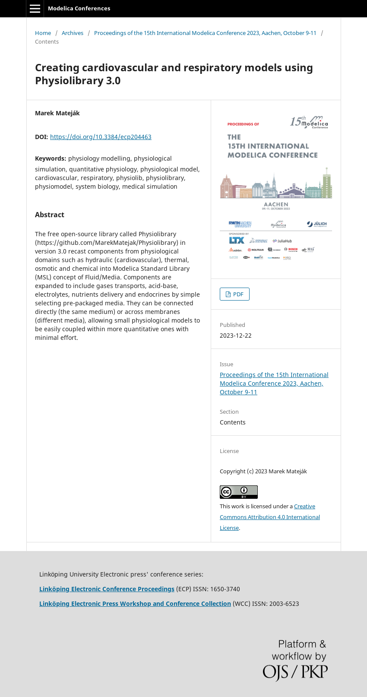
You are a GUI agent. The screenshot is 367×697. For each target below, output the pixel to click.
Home (43, 33)
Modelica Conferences (79, 8)
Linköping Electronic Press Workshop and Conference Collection (135, 603)
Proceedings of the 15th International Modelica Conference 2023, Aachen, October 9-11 (205, 33)
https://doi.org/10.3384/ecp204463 (101, 137)
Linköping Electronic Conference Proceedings (106, 589)
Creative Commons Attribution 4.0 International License (270, 517)
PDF (238, 294)
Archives (72, 33)
